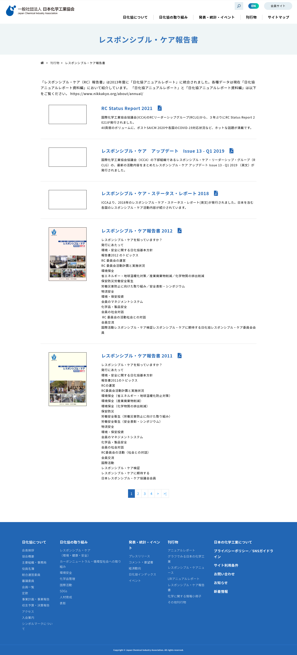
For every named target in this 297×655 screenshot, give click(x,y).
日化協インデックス (142, 574)
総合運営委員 (31, 575)
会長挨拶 (28, 550)
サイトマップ (278, 17)
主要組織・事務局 (34, 562)
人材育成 (66, 597)
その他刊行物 (177, 602)
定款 (25, 593)
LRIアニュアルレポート (184, 578)
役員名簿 (28, 568)
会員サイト (278, 6)
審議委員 (28, 581)
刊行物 (54, 63)
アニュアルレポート (181, 550)
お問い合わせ (224, 573)
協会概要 (28, 556)
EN (253, 6)
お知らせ (221, 582)
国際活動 (66, 585)
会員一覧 (28, 587)
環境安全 (66, 572)
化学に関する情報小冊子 (185, 596)
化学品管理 (67, 578)
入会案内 (28, 617)
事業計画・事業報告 (36, 599)
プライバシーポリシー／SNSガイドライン (243, 553)
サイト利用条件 (226, 565)
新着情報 (221, 591)
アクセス (28, 611)
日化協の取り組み (74, 542)
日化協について (34, 542)
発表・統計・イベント (144, 545)
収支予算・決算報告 (36, 605)
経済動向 (135, 568)
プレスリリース (139, 556)
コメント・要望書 (141, 562)
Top (43, 62)
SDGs (63, 591)
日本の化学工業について (233, 542)
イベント (135, 580)
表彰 (63, 603)
